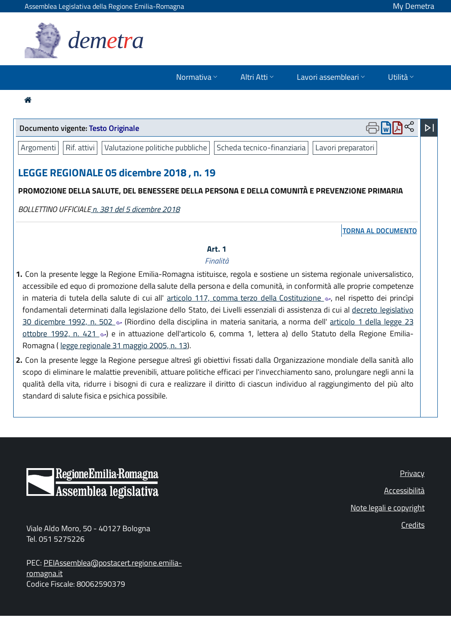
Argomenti (38, 147)
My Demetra (413, 6)
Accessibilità (404, 490)
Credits (413, 525)
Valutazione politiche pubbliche (155, 147)
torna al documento (380, 230)
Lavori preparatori (344, 147)
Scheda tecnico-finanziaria (261, 147)
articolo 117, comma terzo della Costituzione (249, 298)
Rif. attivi (80, 147)
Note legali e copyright (388, 508)
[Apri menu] (429, 128)
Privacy (412, 473)
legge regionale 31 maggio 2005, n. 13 (123, 345)
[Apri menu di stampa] (372, 127)
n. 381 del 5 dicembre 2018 (135, 209)
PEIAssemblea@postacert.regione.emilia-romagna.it (104, 568)
